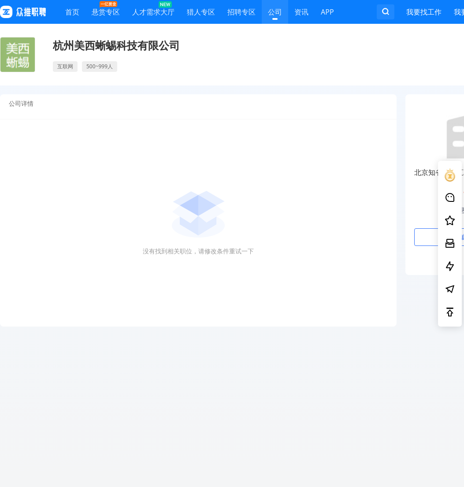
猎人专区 (201, 13)
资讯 (301, 13)
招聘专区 (241, 13)
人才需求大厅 (153, 10)
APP (327, 13)
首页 (72, 13)
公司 (275, 13)
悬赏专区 (106, 10)
